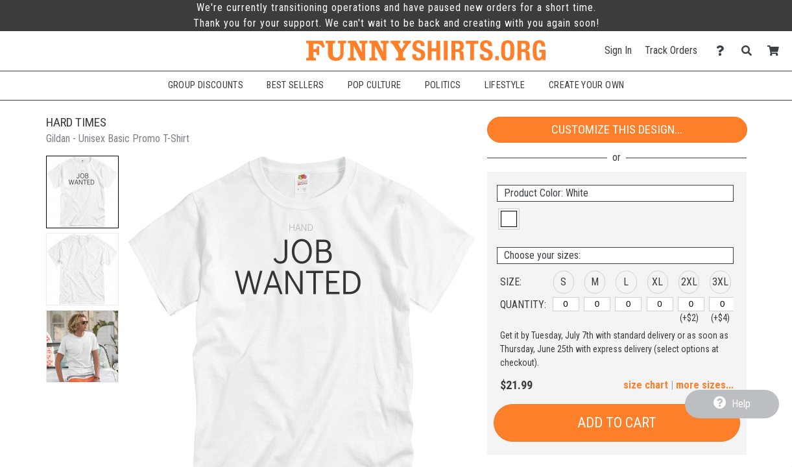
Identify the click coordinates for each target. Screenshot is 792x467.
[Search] (750, 51)
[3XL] (722, 304)
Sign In (618, 50)
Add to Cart (616, 422)
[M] (597, 304)
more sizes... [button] (705, 385)
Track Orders (671, 50)
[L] (628, 304)
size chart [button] (645, 385)
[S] (566, 304)
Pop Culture (375, 85)
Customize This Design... (616, 129)
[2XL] (691, 304)
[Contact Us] (723, 51)
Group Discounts (205, 85)
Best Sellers (295, 85)
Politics (443, 85)
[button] (82, 192)
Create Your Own (586, 85)
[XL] (660, 304)
